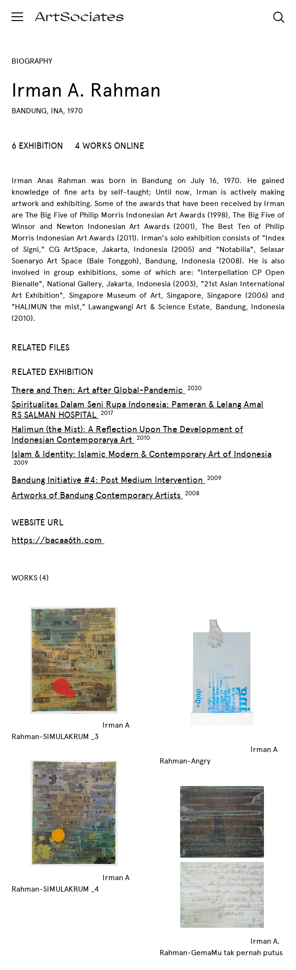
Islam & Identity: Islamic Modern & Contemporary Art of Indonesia (141, 454)
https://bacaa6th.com (57, 540)
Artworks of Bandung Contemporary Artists (97, 495)
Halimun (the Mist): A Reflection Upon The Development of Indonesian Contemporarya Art (127, 434)
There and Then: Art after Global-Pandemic (98, 390)
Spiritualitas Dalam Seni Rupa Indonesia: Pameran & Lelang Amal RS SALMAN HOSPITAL (137, 409)
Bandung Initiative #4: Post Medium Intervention (108, 480)
